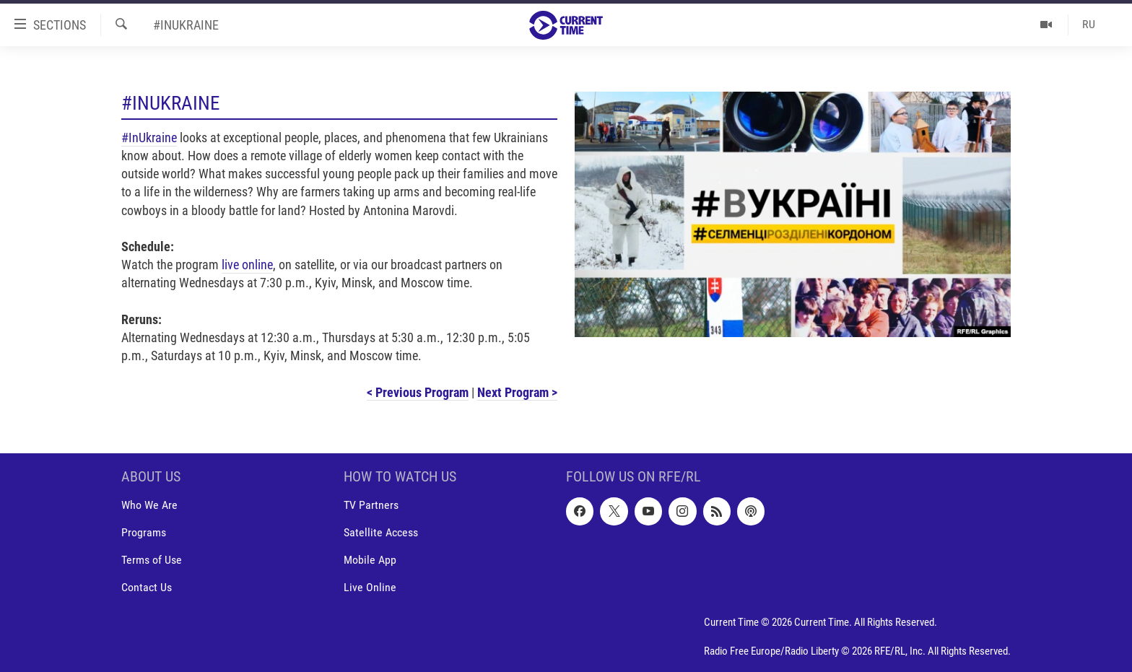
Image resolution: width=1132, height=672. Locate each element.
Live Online (370, 587)
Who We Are (149, 505)
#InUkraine (149, 137)
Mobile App (370, 560)
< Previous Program (418, 392)
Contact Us (146, 587)
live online (247, 264)
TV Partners (371, 505)
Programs (143, 532)
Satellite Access (381, 532)
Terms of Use (151, 560)
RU (1088, 24)
